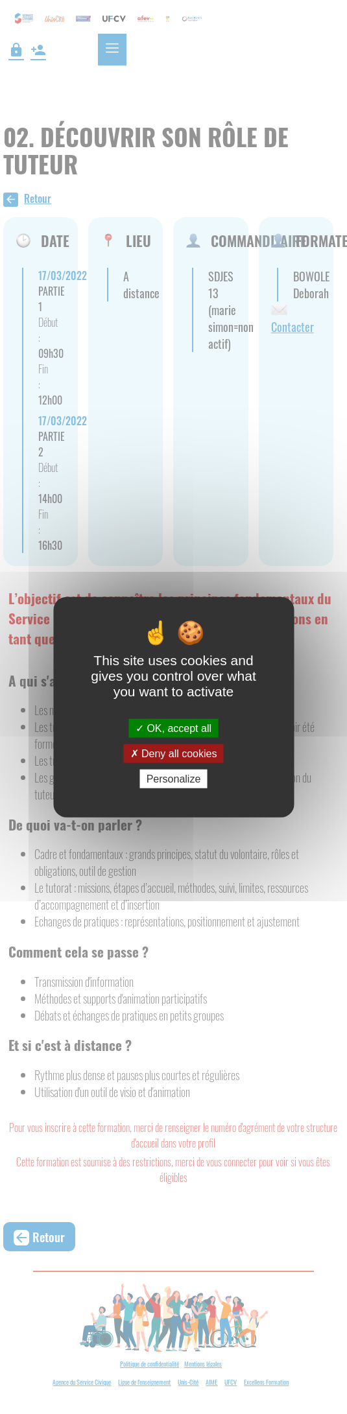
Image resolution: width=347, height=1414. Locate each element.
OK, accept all (173, 727)
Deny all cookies (173, 753)
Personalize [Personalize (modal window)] (174, 778)
